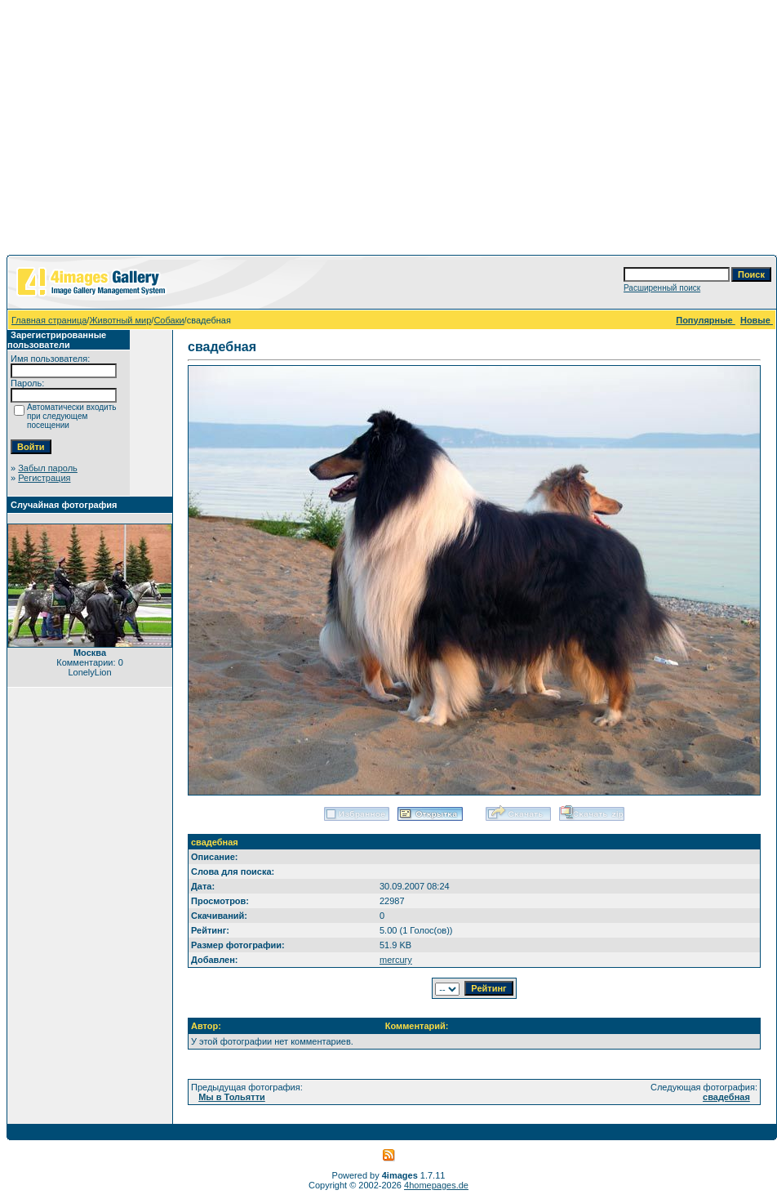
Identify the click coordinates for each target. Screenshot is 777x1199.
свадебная (726, 1097)
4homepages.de (436, 1185)
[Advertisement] (389, 130)
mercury (396, 960)
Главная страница (49, 320)
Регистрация (44, 478)
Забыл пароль (48, 468)
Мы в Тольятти (231, 1097)
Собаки (168, 320)
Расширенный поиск (662, 287)
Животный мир (120, 320)
